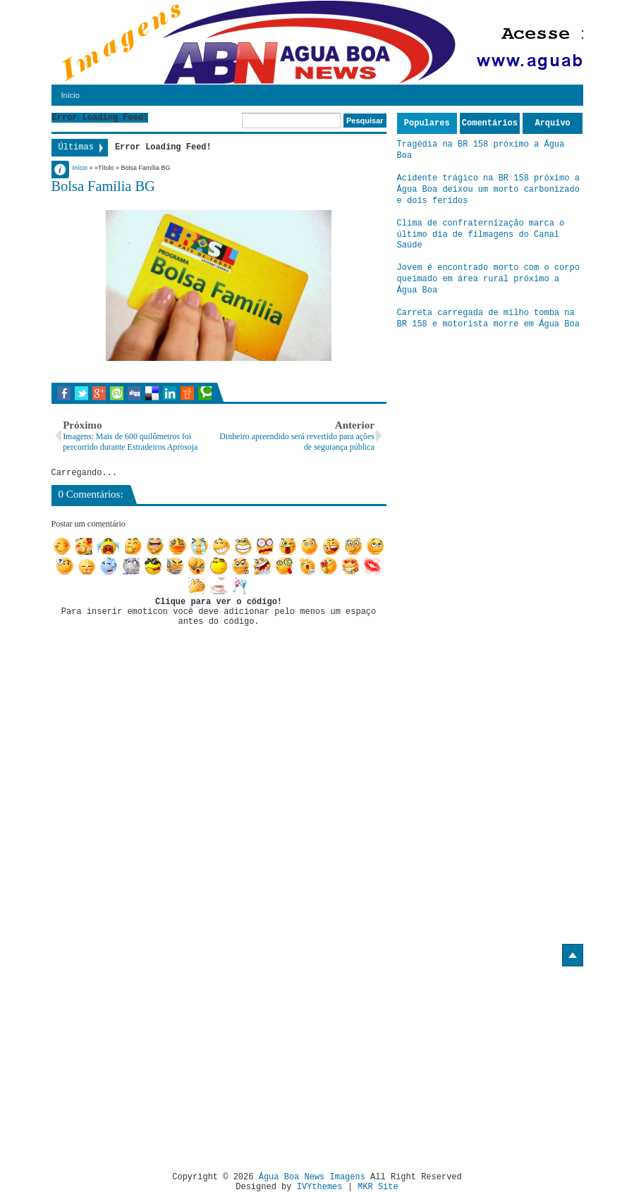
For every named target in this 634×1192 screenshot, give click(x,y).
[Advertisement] (169, 1063)
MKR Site (378, 1187)
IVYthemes (320, 1187)
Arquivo (552, 123)
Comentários (490, 123)
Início (70, 95)
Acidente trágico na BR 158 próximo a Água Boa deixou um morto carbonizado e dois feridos (488, 189)
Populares (427, 123)
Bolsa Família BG (103, 186)
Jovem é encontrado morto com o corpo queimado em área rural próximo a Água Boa (488, 279)
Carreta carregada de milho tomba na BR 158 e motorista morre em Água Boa (488, 318)
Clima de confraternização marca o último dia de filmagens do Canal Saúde (481, 234)
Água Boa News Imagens (312, 1177)
